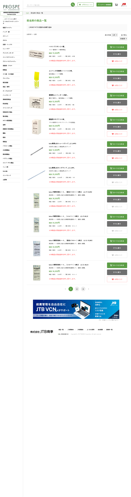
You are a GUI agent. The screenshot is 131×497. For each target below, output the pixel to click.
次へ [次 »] (88, 289)
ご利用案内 (70, 329)
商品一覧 (61, 329)
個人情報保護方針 (64, 334)
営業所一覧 (109, 329)
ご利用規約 (80, 329)
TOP (27, 13)
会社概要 (100, 329)
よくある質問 (90, 329)
